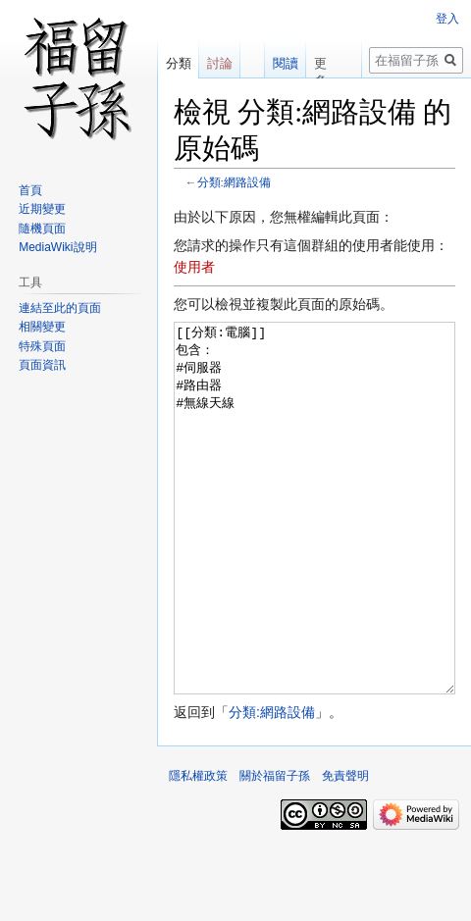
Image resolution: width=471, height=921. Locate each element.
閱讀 (284, 63)
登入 (447, 19)
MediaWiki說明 (57, 247)
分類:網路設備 (234, 182)
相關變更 (42, 326)
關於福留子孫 (274, 849)
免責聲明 (345, 849)
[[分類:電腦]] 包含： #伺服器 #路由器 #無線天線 (314, 545)
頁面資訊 (42, 365)
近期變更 (42, 209)
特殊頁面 (42, 346)
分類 (178, 63)
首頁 (30, 190)
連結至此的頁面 (60, 308)
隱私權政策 (198, 849)
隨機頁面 (42, 228)
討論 (220, 63)
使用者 (194, 267)
